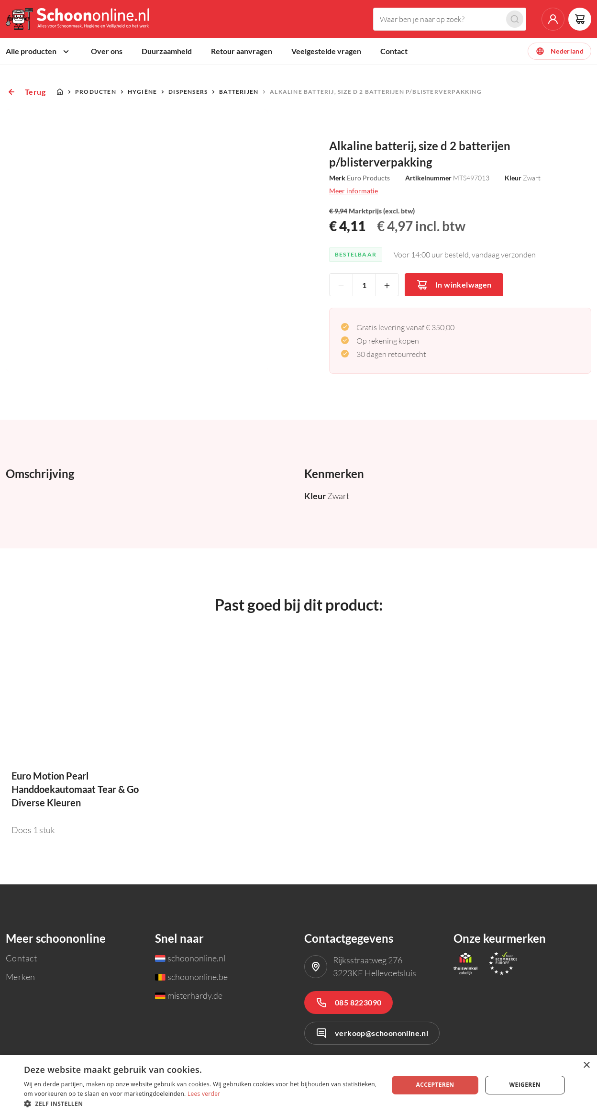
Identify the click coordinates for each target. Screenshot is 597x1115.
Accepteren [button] (435, 1085)
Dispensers (188, 93)
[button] (201, 1103)
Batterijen (238, 93)
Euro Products (368, 180)
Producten (95, 93)
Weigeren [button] (525, 1085)
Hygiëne (142, 93)
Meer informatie (353, 193)
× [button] (586, 1065)
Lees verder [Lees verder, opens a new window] (204, 1094)
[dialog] (298, 1085)
